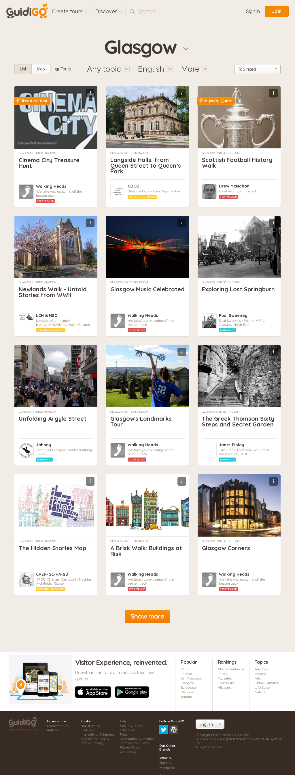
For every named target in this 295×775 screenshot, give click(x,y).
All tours (224, 688)
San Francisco (191, 678)
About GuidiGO (131, 726)
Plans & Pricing (92, 743)
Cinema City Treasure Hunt (49, 162)
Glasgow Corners (226, 548)
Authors (52, 730)
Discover (108, 11)
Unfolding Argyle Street (52, 418)
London (186, 674)
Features (87, 730)
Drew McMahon (234, 186)
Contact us (128, 752)
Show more (147, 616)
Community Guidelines (137, 739)
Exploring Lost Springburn (238, 289)
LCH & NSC (46, 315)
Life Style (262, 688)
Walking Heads (51, 186)
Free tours (226, 683)
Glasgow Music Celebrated (147, 289)
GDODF (135, 186)
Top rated (225, 678)
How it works (90, 726)
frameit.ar (166, 751)
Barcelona (188, 688)
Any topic (262, 669)
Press (124, 734)
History (260, 674)
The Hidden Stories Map (52, 548)
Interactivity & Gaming (97, 734)
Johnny (43, 444)
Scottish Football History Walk (237, 162)
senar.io (165, 733)
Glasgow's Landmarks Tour (141, 421)
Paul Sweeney (233, 315)
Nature (260, 692)
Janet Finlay (231, 444)
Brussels (187, 692)
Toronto (186, 697)
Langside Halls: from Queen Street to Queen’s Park (145, 165)
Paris (184, 669)
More (194, 68)
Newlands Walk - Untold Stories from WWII (53, 292)
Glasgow (187, 683)
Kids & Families (267, 683)
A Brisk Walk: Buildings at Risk (146, 550)
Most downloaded (231, 669)
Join (276, 11)
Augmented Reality (95, 739)
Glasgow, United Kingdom (37, 153)
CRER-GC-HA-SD (52, 574)
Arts (258, 678)
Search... (148, 11)
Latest (223, 674)
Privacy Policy (130, 747)
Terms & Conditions (134, 743)
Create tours (70, 11)
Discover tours (57, 726)
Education (127, 730)
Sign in (253, 11)
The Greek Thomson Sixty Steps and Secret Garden (238, 421)
